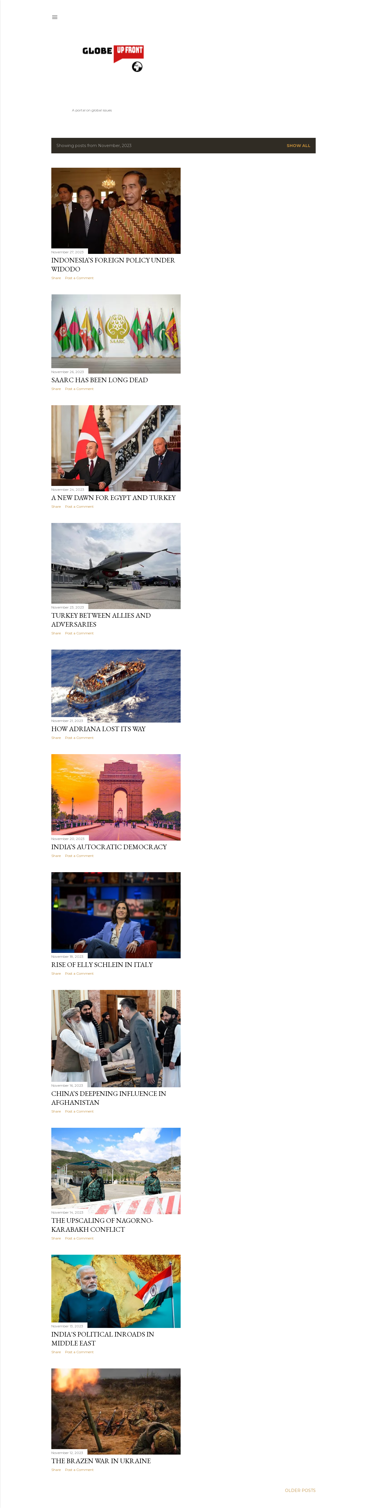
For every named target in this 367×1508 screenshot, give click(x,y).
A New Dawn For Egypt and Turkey (113, 497)
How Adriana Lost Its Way (98, 728)
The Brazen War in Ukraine (101, 1460)
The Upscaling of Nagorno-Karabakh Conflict (102, 1225)
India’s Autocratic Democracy (109, 846)
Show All (299, 145)
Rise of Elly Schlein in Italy (102, 964)
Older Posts (300, 1490)
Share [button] (56, 278)
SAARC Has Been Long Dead (99, 379)
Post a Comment (79, 278)
